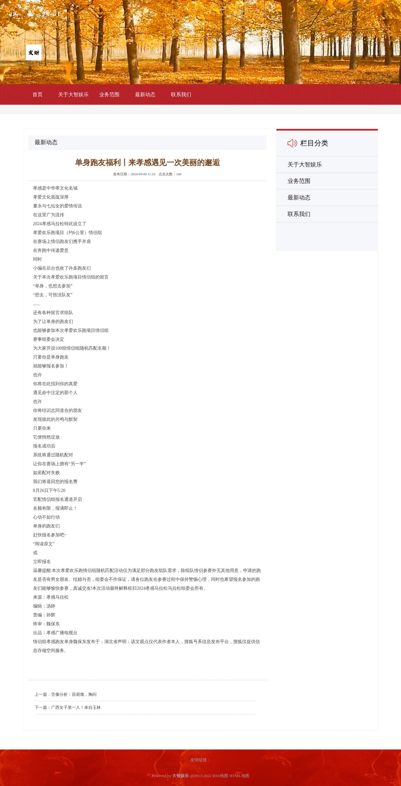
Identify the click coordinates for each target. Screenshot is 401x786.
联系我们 (181, 94)
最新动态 (145, 94)
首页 (37, 94)
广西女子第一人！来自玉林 (76, 707)
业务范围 (109, 94)
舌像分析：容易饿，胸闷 (74, 694)
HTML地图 (239, 775)
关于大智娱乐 (73, 94)
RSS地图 (220, 775)
